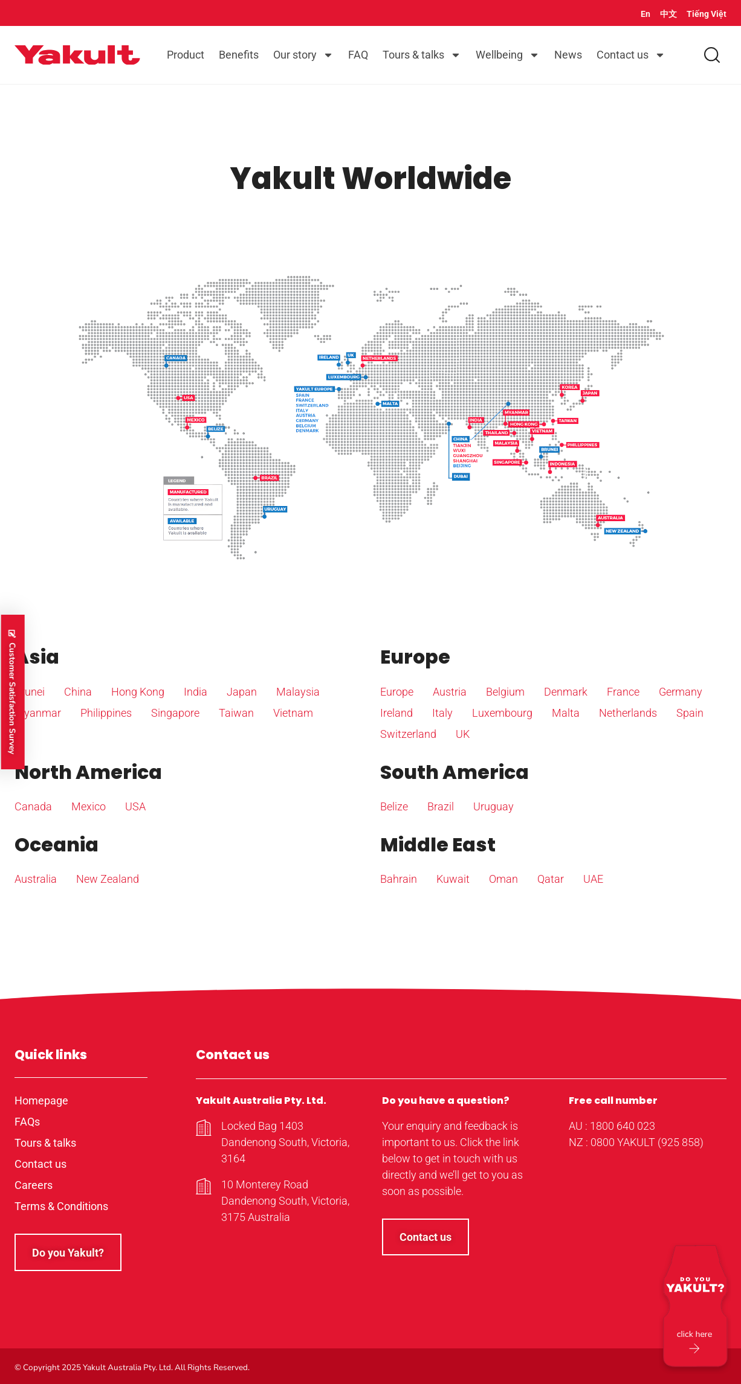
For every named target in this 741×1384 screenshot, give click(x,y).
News (568, 54)
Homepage (41, 1100)
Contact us (631, 54)
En (645, 14)
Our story (303, 54)
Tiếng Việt (706, 14)
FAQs (27, 1121)
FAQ (358, 54)
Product (185, 54)
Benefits (239, 54)
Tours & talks (422, 54)
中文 (668, 14)
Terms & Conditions (61, 1206)
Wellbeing (508, 54)
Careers (34, 1185)
